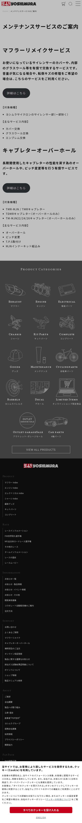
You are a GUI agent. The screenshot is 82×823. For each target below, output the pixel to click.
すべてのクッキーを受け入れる (41, 810)
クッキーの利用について (58, 799)
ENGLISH (41, 817)
